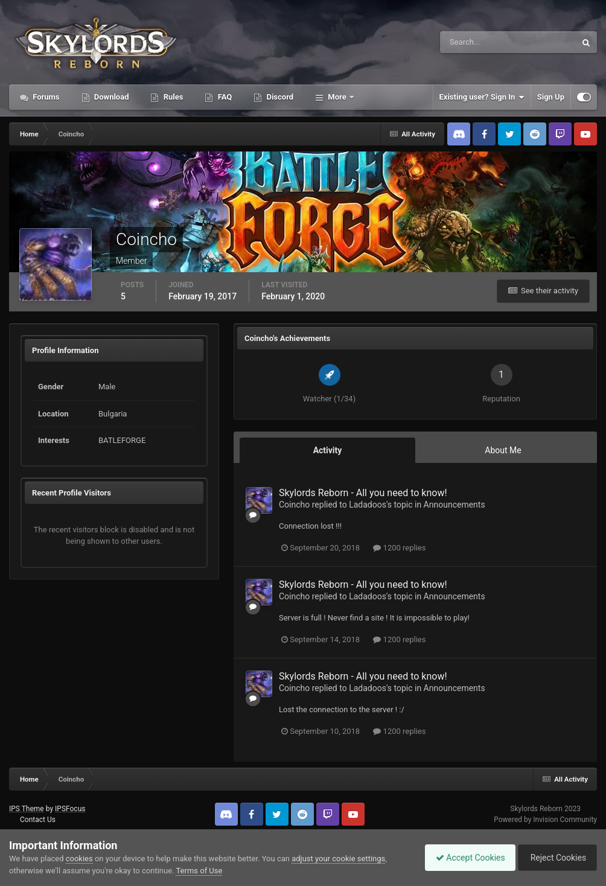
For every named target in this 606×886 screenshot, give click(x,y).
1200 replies (399, 547)
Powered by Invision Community (545, 819)
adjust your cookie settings (338, 858)
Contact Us (38, 819)
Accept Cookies (464, 857)
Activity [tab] (327, 450)
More (337, 96)
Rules (172, 96)
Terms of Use (199, 870)
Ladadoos (367, 504)
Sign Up (550, 96)
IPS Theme (26, 809)
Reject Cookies (555, 857)
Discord (278, 96)
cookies (79, 858)
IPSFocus (70, 809)
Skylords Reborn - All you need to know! (363, 493)
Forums (45, 96)
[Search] (471, 42)
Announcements (454, 504)
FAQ (223, 96)
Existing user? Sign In (482, 97)
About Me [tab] (503, 450)
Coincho (294, 504)
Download (110, 96)
